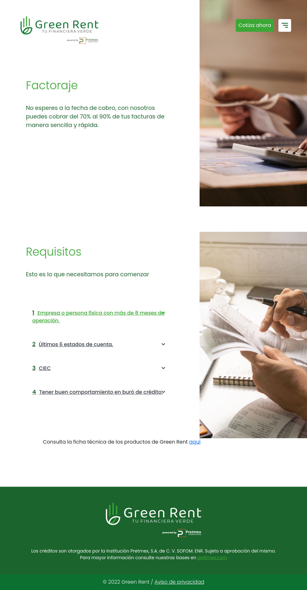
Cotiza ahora (254, 25)
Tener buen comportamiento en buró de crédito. (99, 392)
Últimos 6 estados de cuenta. (99, 344)
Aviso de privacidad (179, 582)
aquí (195, 442)
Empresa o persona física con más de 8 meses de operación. (99, 316)
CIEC (99, 368)
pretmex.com (212, 557)
